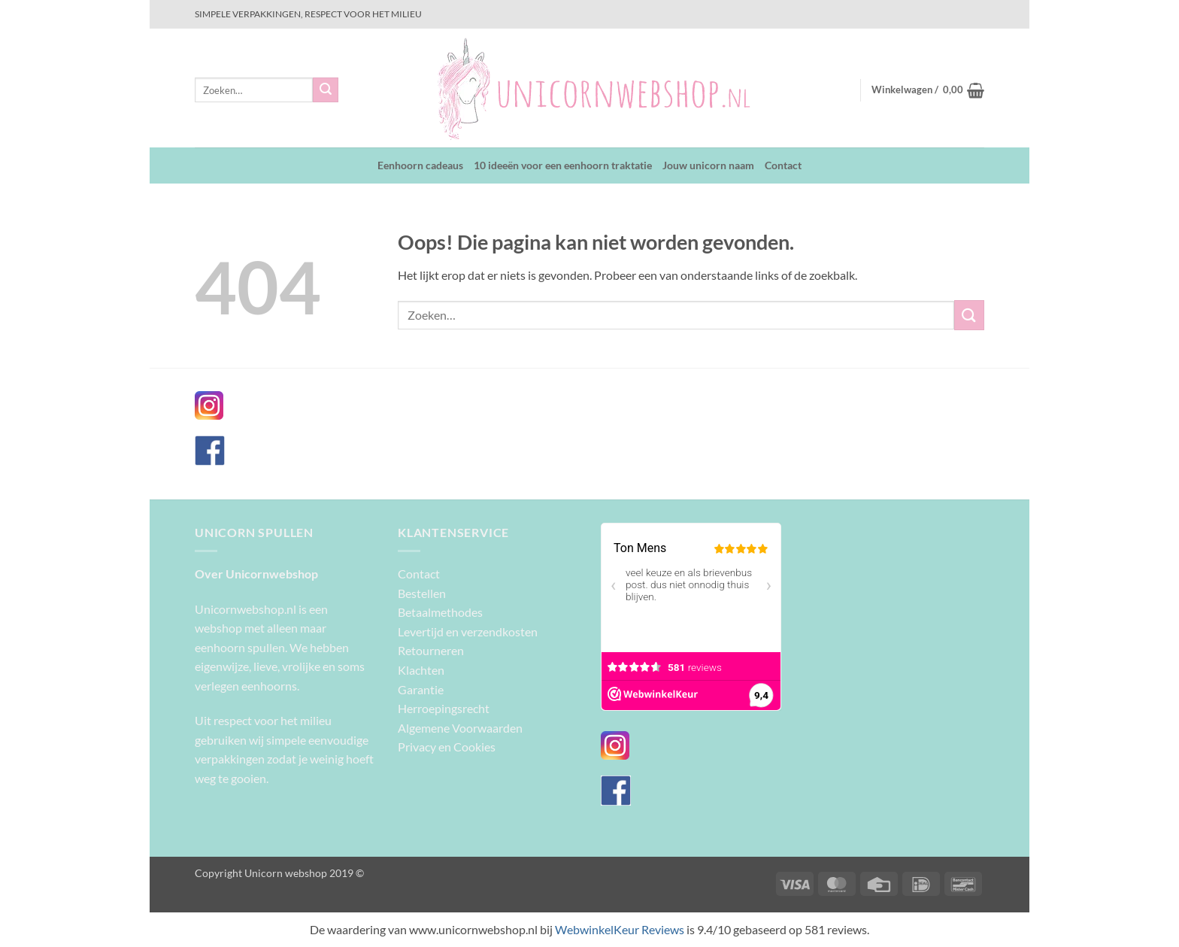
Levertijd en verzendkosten (468, 631)
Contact (783, 165)
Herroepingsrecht (443, 708)
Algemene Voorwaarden (460, 728)
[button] (927, 90)
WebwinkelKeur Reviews (619, 929)
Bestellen (422, 593)
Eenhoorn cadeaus (420, 165)
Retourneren (431, 650)
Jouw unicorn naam (708, 165)
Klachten (421, 670)
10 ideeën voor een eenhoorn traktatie (563, 165)
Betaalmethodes (440, 612)
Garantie (421, 689)
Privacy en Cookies (447, 746)
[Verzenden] (325, 90)
